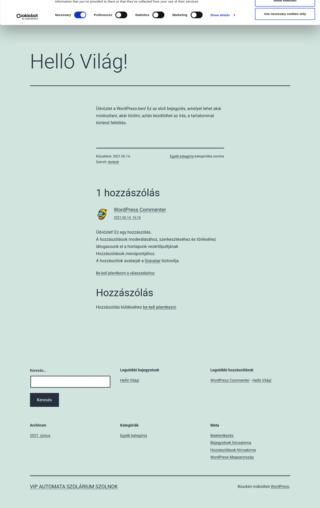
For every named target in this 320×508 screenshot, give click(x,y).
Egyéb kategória (182, 156)
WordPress (280, 486)
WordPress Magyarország (232, 457)
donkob (113, 162)
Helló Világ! (129, 380)
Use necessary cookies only (285, 37)
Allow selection (284, 24)
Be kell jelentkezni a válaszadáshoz (125, 273)
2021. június (40, 435)
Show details (220, 39)
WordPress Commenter (140, 210)
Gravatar (153, 260)
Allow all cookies (285, 11)
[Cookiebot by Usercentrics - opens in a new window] (27, 41)
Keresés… (38, 370)
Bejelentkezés (222, 435)
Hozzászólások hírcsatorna (233, 450)
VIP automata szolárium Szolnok (74, 487)
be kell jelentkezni (159, 307)
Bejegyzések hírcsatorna (230, 442)
